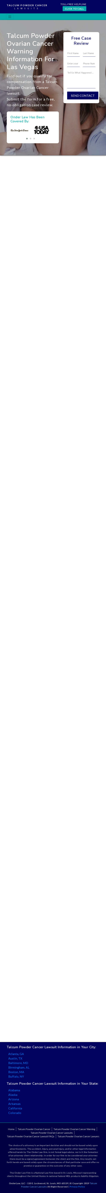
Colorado (14, 1113)
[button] (27, 138)
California (15, 1108)
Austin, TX (15, 1058)
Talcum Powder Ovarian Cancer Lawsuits (52, 1132)
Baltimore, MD (18, 1063)
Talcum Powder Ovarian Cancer (34, 1129)
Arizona (13, 1099)
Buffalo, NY (16, 1076)
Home (11, 1129)
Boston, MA (16, 1072)
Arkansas (14, 1103)
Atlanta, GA (16, 1054)
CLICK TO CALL (74, 8)
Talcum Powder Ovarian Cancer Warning (74, 1129)
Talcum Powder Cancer (27, 7)
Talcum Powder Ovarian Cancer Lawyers (78, 1136)
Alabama (14, 1090)
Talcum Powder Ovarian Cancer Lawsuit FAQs (30, 1136)
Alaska (12, 1094)
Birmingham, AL (19, 1067)
